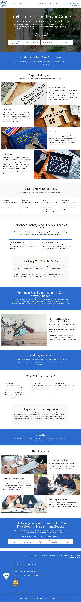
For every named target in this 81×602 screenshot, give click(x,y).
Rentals (59, 555)
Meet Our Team (67, 541)
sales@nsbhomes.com (18, 578)
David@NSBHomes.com (33, 571)
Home (15, 3)
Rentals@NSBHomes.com (38, 575)
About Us (77, 555)
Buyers (37, 555)
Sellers (52, 555)
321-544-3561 (19, 575)
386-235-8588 (18, 567)
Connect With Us (14, 541)
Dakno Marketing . (29, 592)
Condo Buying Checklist (53, 541)
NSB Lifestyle (68, 555)
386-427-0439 (22, 571)
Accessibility (49, 589)
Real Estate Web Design (17, 592)
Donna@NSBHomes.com (28, 567)
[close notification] (79, 598)
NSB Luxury (45, 555)
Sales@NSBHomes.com (30, 564)
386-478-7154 (19, 564)
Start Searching (27, 541)
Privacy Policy (44, 589)
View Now (55, 598)
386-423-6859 (27, 575)
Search (31, 555)
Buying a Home (40, 541)
